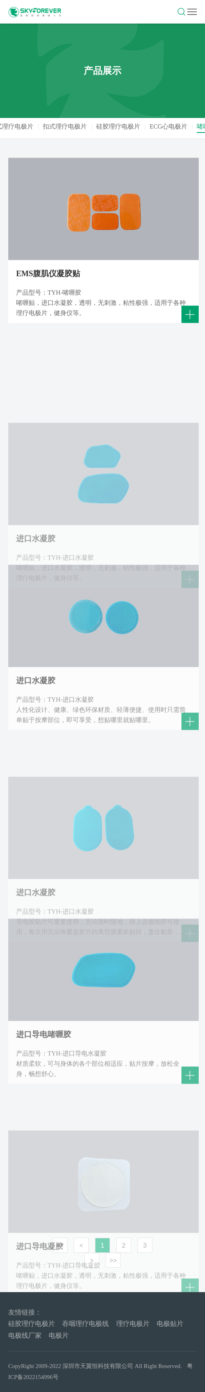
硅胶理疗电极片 (133, 126)
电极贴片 (170, 1324)
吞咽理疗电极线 (85, 1324)
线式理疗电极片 (26, 126)
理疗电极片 (133, 1324)
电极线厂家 (25, 1335)
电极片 (59, 1335)
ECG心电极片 (183, 126)
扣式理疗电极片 (80, 126)
